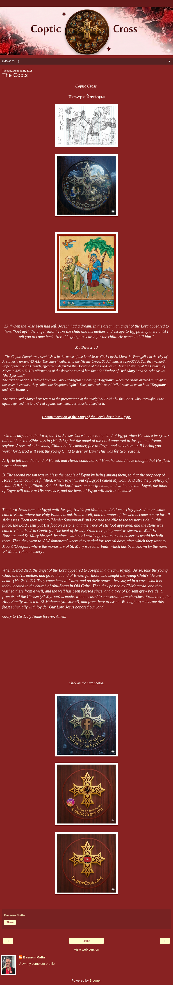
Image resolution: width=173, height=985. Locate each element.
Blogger (95, 980)
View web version (86, 949)
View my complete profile (37, 963)
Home (86, 940)
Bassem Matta (34, 957)
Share (10, 922)
